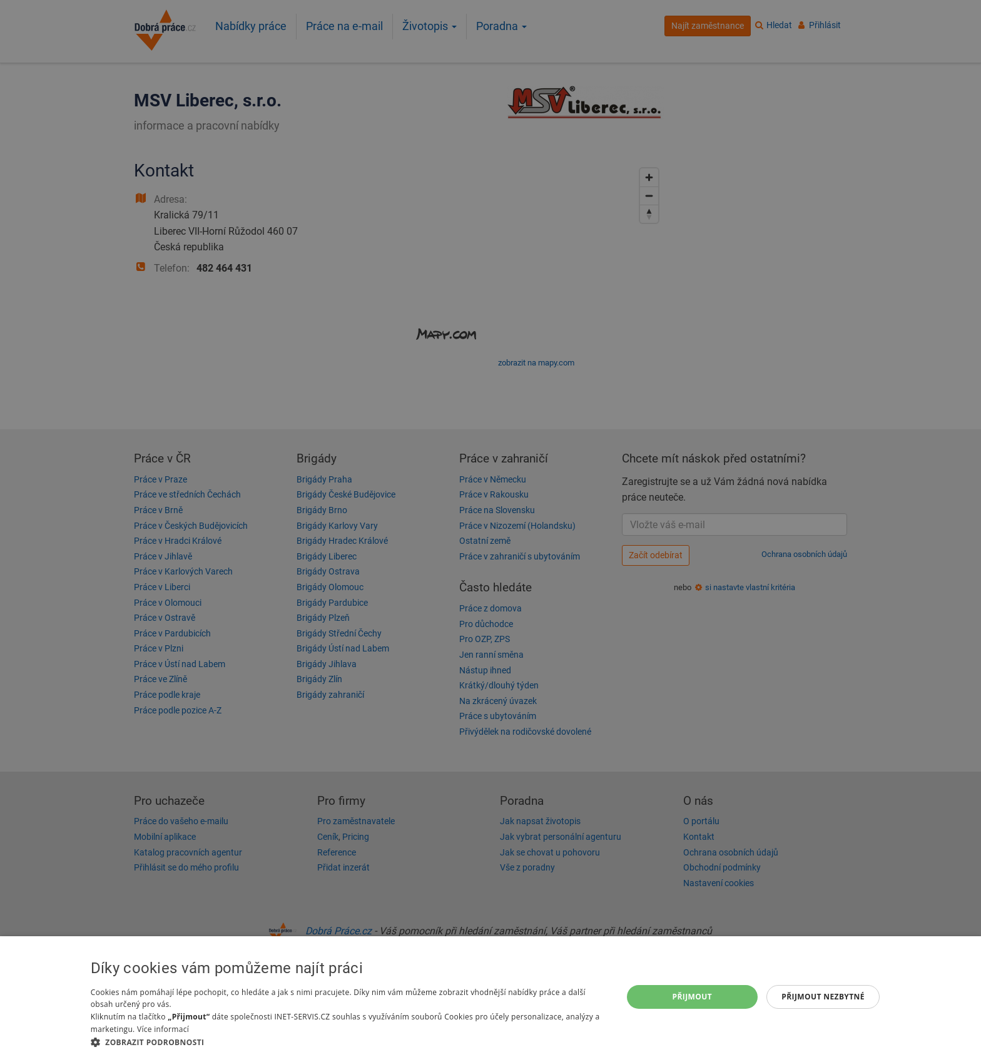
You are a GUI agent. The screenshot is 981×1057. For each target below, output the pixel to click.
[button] (348, 1042)
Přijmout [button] (693, 996)
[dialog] (490, 996)
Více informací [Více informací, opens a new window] (163, 1029)
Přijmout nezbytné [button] (823, 996)
